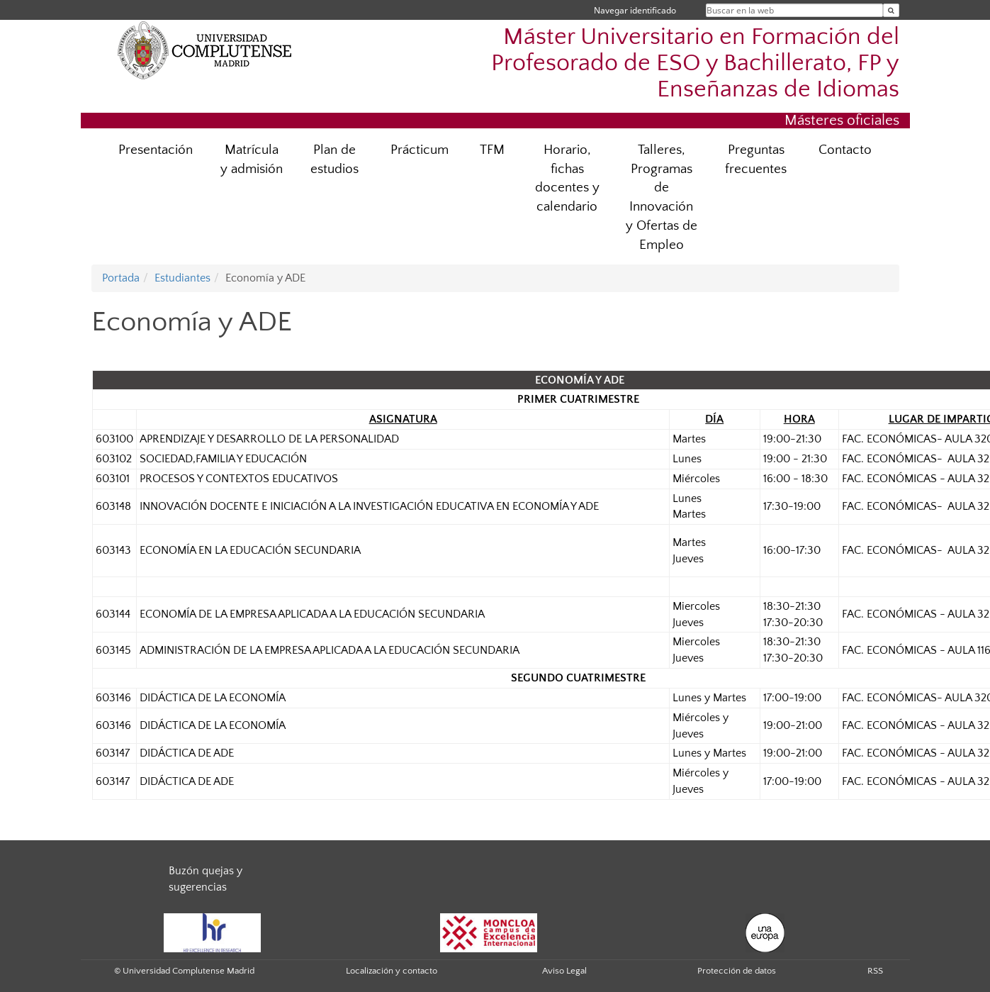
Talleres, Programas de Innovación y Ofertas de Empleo (661, 197)
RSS (875, 971)
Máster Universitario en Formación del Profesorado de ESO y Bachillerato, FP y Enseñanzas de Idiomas (695, 63)
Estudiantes (182, 278)
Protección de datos (736, 971)
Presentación (155, 150)
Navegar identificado (635, 10)
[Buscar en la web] (891, 10)
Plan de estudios (334, 160)
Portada (121, 278)
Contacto (845, 150)
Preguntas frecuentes (756, 160)
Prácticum (419, 150)
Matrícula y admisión (251, 160)
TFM (492, 150)
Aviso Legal (564, 971)
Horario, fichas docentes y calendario (567, 179)
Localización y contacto (391, 971)
